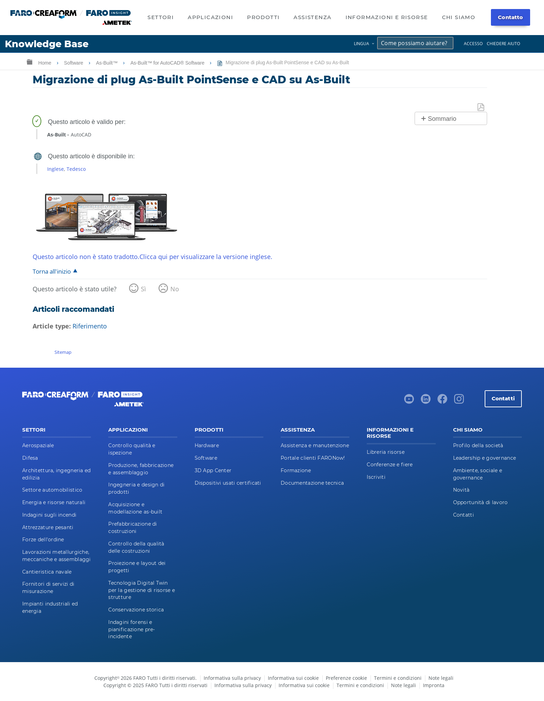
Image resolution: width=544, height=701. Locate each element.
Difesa (30, 458)
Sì (143, 289)
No (174, 289)
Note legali (440, 678)
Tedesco (76, 169)
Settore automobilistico (52, 490)
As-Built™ (107, 63)
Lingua (361, 44)
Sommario (442, 118)
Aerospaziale (38, 445)
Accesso (473, 44)
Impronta (433, 685)
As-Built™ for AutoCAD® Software (168, 63)
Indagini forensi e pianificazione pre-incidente (131, 629)
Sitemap (62, 352)
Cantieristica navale (47, 572)
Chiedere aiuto (503, 44)
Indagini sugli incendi (49, 515)
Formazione (296, 470)
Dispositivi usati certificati (228, 483)
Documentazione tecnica (312, 483)
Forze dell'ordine (43, 539)
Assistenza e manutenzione (315, 445)
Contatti (503, 398)
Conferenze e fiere (390, 464)
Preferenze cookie (346, 678)
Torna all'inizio (52, 271)
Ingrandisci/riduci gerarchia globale (29, 62)
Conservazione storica (136, 610)
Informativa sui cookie (293, 678)
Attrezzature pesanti (48, 527)
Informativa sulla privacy (232, 678)
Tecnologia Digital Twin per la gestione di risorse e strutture (141, 590)
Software (74, 63)
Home (45, 63)
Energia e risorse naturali (53, 502)
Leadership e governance (484, 458)
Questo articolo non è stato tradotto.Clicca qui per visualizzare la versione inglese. (152, 256)
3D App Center (213, 470)
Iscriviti (376, 477)
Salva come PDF (481, 107)
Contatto (510, 17)
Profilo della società (478, 445)
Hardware (207, 445)
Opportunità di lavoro (480, 502)
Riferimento (90, 326)
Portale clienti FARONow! (313, 458)
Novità (461, 490)
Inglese (55, 169)
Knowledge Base (46, 44)
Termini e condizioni (398, 678)
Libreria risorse (385, 452)
